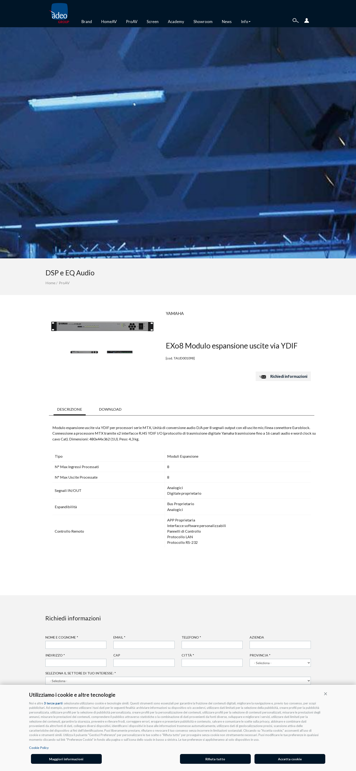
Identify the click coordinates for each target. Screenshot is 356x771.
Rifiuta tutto (215, 759)
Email (119, 637)
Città (188, 655)
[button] (325, 693)
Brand (86, 21)
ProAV (131, 21)
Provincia (260, 655)
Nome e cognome (61, 637)
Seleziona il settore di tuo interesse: (80, 673)
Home (50, 283)
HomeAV (109, 21)
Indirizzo (55, 655)
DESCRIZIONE (69, 409)
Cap (116, 655)
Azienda (257, 637)
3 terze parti (53, 703)
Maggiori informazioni (66, 759)
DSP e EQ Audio (70, 272)
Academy (176, 21)
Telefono (191, 637)
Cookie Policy (39, 748)
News (227, 21)
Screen (153, 21)
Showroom (203, 21)
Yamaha (175, 313)
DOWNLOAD (110, 409)
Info (246, 21)
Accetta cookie (290, 759)
